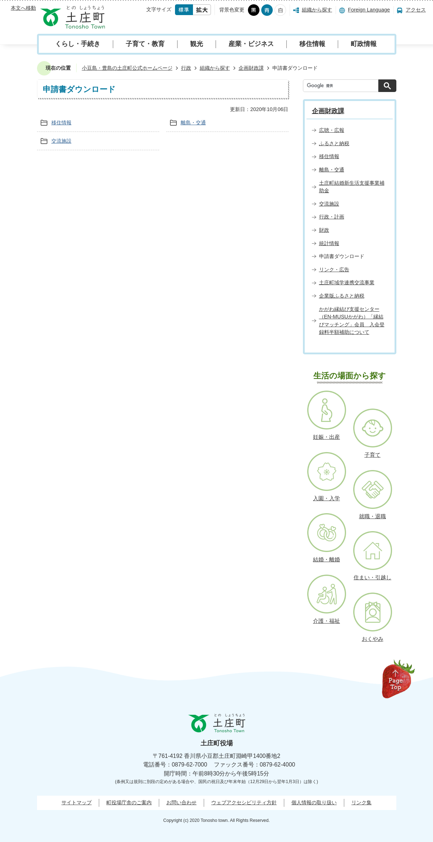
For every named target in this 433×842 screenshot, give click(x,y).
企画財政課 (251, 68)
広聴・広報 (331, 130)
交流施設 (61, 141)
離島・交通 (193, 122)
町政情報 (364, 43)
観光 (196, 43)
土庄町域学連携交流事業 (346, 282)
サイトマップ (76, 802)
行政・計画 (331, 217)
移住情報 (312, 43)
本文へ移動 (23, 8)
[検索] (342, 86)
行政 (186, 68)
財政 (324, 230)
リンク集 (361, 802)
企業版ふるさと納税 (341, 296)
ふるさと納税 (334, 143)
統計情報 (329, 243)
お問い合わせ (181, 802)
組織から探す (317, 10)
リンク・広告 (334, 269)
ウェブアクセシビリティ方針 (244, 802)
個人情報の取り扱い (314, 802)
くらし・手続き (77, 43)
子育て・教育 (145, 43)
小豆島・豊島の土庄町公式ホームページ (127, 68)
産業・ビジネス (251, 43)
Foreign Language (369, 10)
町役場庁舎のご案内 (129, 802)
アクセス (416, 10)
